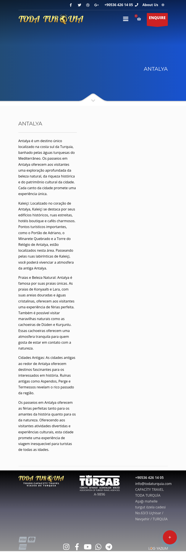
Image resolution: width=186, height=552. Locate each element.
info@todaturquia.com (153, 483)
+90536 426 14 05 (118, 4)
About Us (150, 4)
